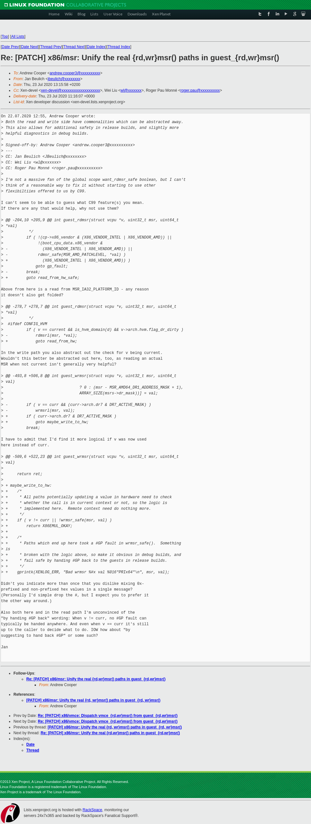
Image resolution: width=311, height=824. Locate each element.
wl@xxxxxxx (131, 90)
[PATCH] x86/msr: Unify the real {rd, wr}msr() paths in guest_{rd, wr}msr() (93, 700)
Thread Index (119, 47)
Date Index (96, 47)
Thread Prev (50, 47)
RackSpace (92, 810)
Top (5, 36)
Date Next (29, 47)
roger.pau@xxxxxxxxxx (200, 90)
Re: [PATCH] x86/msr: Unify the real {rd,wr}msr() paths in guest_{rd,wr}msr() (95, 679)
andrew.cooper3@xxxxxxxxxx (75, 73)
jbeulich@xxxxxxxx (64, 79)
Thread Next (74, 47)
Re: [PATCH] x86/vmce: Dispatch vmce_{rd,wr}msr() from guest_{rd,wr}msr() (108, 715)
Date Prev (10, 47)
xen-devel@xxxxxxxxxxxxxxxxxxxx (70, 90)
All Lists (17, 36)
